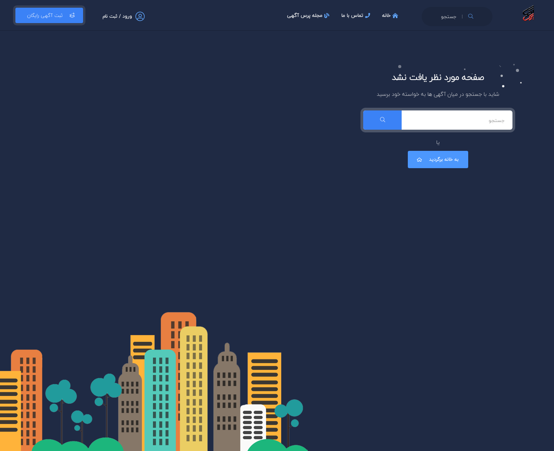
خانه (391, 15)
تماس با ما (356, 15)
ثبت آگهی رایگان (49, 15)
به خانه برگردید (437, 159)
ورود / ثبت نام (117, 16)
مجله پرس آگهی (309, 15)
